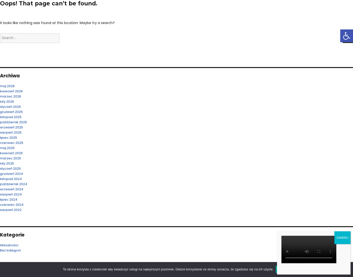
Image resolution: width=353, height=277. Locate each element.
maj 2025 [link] (7, 148)
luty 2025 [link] (7, 163)
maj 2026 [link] (7, 86)
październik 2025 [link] (13, 122)
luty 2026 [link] (7, 101)
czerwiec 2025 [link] (11, 142)
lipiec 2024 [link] (8, 199)
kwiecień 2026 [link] (11, 91)
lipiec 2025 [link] (8, 137)
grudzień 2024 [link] (11, 173)
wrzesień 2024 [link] (11, 189)
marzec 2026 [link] (10, 96)
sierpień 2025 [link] (11, 132)
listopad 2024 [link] (11, 179)
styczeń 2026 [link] (10, 106)
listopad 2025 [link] (11, 117)
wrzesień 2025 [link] (11, 127)
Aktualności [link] (9, 245)
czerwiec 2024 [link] (12, 204)
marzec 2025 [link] (10, 158)
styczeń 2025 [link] (10, 168)
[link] (346, 35)
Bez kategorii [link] (10, 250)
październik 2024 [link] (13, 184)
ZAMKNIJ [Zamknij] (342, 237)
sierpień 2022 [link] (11, 210)
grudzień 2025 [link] (11, 112)
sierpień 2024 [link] (11, 194)
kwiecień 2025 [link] (11, 153)
